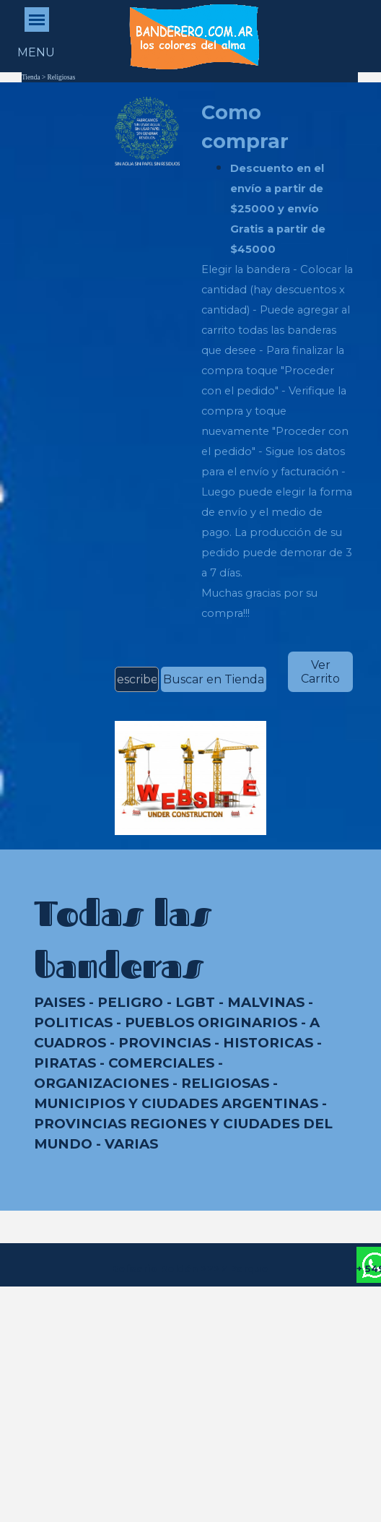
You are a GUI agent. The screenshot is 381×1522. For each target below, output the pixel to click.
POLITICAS (73, 1022)
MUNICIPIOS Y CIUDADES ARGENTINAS (176, 1103)
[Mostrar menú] (37, 19)
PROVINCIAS (164, 1042)
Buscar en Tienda (213, 679)
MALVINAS (266, 1002)
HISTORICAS (268, 1042)
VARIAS (131, 1144)
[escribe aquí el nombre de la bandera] (137, 679)
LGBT (195, 1002)
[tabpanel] (277, 360)
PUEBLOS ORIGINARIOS (211, 1022)
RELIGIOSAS (225, 1083)
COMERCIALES (161, 1063)
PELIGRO (130, 1002)
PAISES (59, 1002)
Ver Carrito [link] (320, 672)
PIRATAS (65, 1063)
